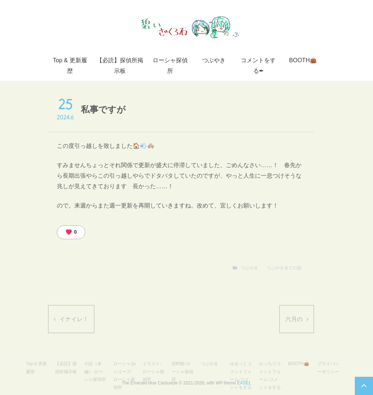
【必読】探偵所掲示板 (120, 65)
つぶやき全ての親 (284, 267)
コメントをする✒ (258, 65)
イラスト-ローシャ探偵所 (153, 371)
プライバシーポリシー (328, 367)
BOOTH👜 (303, 60)
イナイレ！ (74, 319)
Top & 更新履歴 (70, 65)
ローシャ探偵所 (170, 65)
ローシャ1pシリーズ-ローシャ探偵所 (124, 375)
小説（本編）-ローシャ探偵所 (95, 371)
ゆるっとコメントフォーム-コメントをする (241, 375)
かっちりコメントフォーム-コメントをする (270, 375)
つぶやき (213, 60)
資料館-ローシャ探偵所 (182, 371)
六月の (294, 319)
